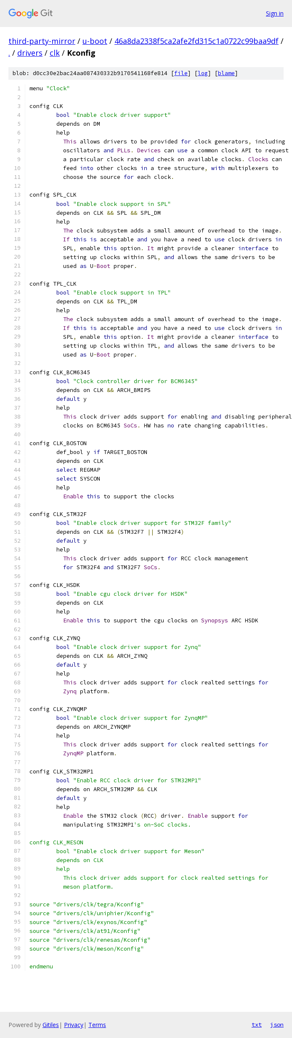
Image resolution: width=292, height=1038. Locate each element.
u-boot (94, 41)
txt (257, 1024)
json (277, 1024)
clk (55, 53)
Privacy (73, 1025)
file (181, 73)
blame (226, 73)
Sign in (275, 13)
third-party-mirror (41, 41)
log (203, 73)
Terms (97, 1025)
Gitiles (50, 1025)
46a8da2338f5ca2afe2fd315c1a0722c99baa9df (196, 41)
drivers (29, 53)
